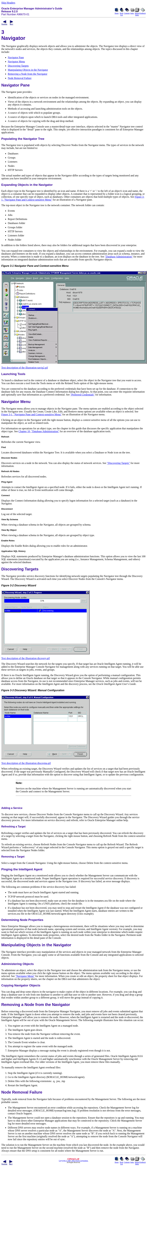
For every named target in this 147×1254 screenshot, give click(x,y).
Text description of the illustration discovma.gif (26, 763)
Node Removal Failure (20, 78)
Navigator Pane (16, 57)
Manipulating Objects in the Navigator (28, 69)
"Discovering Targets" (118, 463)
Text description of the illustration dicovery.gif (25, 658)
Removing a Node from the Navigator (27, 74)
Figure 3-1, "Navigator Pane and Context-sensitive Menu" (31, 414)
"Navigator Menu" (25, 976)
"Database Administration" (119, 256)
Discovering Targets (18, 65)
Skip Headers (8, 2)
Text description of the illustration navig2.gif (24, 367)
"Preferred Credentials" (82, 394)
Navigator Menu (16, 61)
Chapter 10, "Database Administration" (39, 431)
